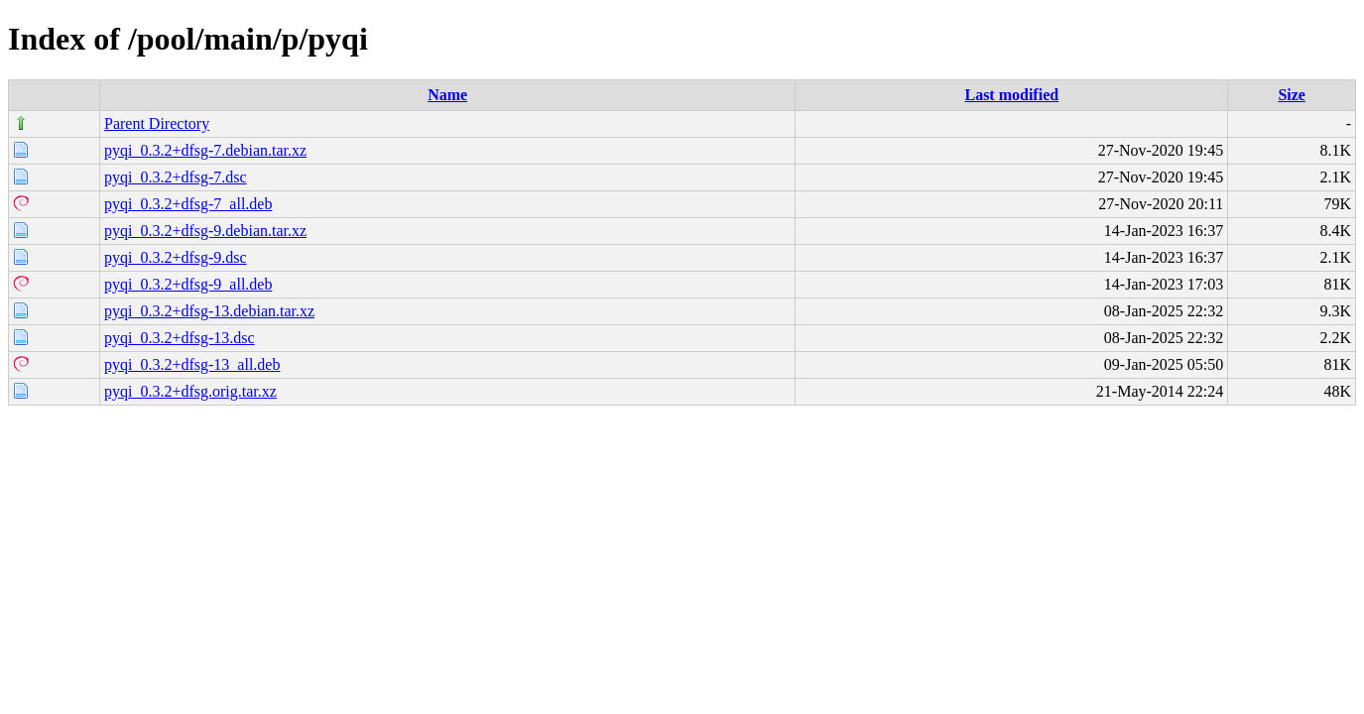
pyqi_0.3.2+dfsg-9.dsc (175, 257)
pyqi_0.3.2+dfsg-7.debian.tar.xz (205, 150)
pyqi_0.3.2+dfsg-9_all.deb (188, 284)
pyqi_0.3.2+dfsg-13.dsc (179, 337)
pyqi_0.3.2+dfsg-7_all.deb (188, 203)
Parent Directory (156, 123)
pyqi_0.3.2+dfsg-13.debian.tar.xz (209, 310)
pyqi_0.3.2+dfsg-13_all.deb (192, 364)
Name (447, 94)
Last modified (1011, 94)
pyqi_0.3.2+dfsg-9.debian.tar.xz (205, 230)
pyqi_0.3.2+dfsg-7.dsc (175, 177)
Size (1291, 94)
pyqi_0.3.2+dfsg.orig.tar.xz (190, 391)
